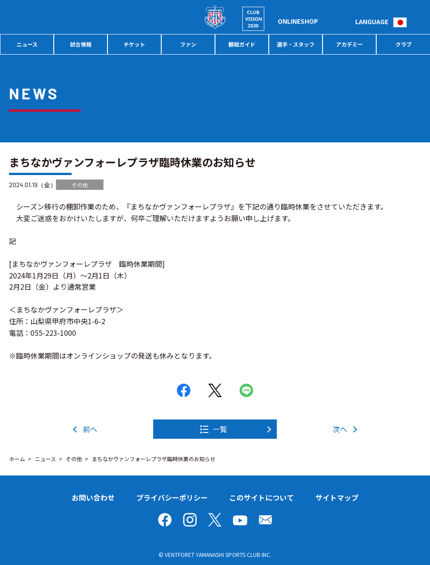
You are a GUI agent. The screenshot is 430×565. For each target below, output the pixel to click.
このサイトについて (261, 497)
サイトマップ (336, 497)
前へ (90, 429)
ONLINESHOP (298, 21)
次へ (340, 429)
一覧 (220, 429)
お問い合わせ (93, 497)
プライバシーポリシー (172, 497)
